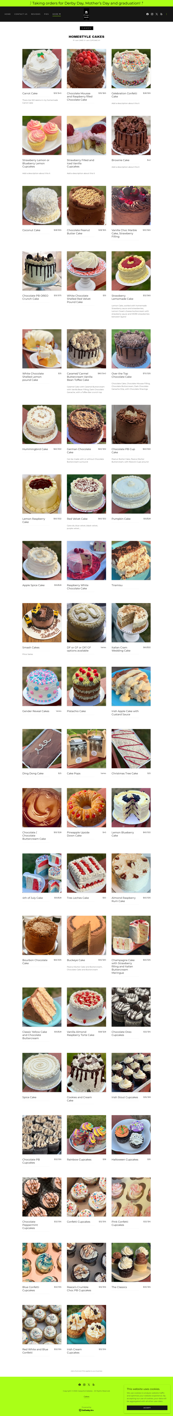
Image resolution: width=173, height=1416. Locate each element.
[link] (86, 14)
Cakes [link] (86, 1397)
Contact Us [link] (20, 14)
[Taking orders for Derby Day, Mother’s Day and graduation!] (86, 3)
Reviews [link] (36, 14)
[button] (57, 14)
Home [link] (8, 14)
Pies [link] (46, 14)
